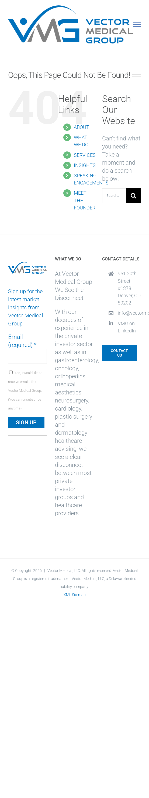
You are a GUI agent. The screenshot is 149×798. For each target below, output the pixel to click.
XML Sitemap (75, 595)
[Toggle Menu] (137, 24)
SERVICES (85, 155)
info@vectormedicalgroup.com (129, 313)
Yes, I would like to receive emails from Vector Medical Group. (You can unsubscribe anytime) (25, 390)
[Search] (133, 195)
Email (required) (22, 340)
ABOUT (81, 127)
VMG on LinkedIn (127, 327)
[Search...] (114, 195)
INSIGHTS (85, 165)
